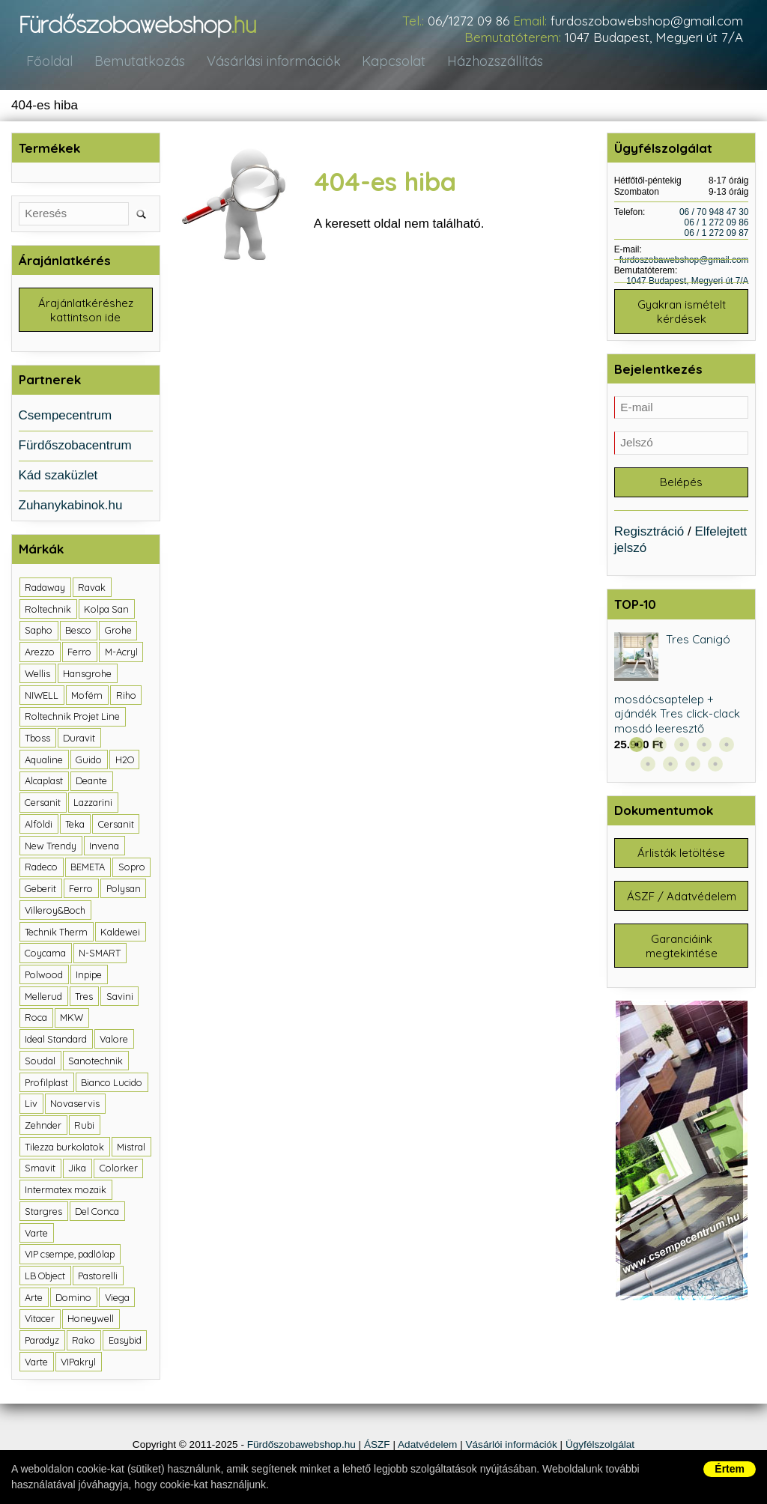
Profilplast (46, 1084)
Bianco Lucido (111, 1084)
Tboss (37, 740)
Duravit (79, 740)
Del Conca (97, 1213)
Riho (126, 697)
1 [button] (636, 748)
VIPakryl (78, 1364)
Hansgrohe (87, 676)
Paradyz (42, 1342)
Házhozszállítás (484, 62)
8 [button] (692, 767)
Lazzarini (92, 804)
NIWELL (41, 697)
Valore (114, 1041)
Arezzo (40, 654)
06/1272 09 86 (468, 20)
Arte (34, 1300)
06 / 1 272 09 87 (717, 233)
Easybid (125, 1342)
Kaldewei (120, 933)
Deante (91, 783)
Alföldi (38, 826)
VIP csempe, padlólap (70, 1256)
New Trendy (50, 847)
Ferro (79, 654)
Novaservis (75, 1106)
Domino (73, 1300)
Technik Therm (56, 933)
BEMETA (87, 869)
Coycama (45, 955)
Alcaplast (44, 783)
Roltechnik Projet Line (72, 718)
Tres (84, 998)
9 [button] (715, 767)
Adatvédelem (427, 1446)
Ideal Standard (56, 1041)
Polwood (44, 977)
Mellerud (43, 998)
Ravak (92, 589)
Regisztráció (649, 534)
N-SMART (100, 955)
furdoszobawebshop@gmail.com (647, 20)
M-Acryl (121, 654)
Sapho (38, 632)
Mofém (87, 697)
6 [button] (647, 767)
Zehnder (43, 1127)
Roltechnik (48, 611)
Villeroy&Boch (55, 912)
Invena (104, 847)
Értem (730, 1469)
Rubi (84, 1127)
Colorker (119, 1170)
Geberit (40, 891)
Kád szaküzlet (58, 477)
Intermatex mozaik (65, 1192)
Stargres (43, 1213)
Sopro (131, 869)
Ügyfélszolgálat (600, 1446)
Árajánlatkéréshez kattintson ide (85, 311)
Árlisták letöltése (681, 857)
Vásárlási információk (266, 62)
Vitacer (40, 1320)
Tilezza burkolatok (64, 1148)
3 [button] (681, 748)
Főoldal (48, 62)
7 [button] (670, 767)
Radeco (41, 869)
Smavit (40, 1170)
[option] (681, 695)
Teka (75, 826)
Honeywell (90, 1320)
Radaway (45, 589)
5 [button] (726, 748)
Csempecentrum (65, 417)
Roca (36, 1019)
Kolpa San (106, 611)
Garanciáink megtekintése (682, 953)
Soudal (40, 1063)
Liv (31, 1106)
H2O (124, 762)
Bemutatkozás (135, 62)
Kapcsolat (385, 62)
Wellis (37, 676)
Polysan (123, 891)
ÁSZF (377, 1446)
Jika (77, 1170)
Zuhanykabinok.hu (71, 507)
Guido (89, 762)
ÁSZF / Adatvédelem (681, 901)
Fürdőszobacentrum (75, 447)
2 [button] (659, 748)
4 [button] (704, 748)
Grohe (118, 632)
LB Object (45, 1278)
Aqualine (44, 762)
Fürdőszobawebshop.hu (301, 1446)
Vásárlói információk (511, 1446)
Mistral (131, 1148)
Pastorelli (98, 1278)
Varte (36, 1234)
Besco (78, 632)
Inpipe (89, 977)
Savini (119, 998)
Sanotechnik (95, 1063)
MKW (71, 1019)
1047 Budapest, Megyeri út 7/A (654, 37)
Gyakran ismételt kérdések (681, 313)
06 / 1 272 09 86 (717, 223)
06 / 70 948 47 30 (714, 212)
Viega (117, 1300)
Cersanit (43, 804)
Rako (83, 1342)
